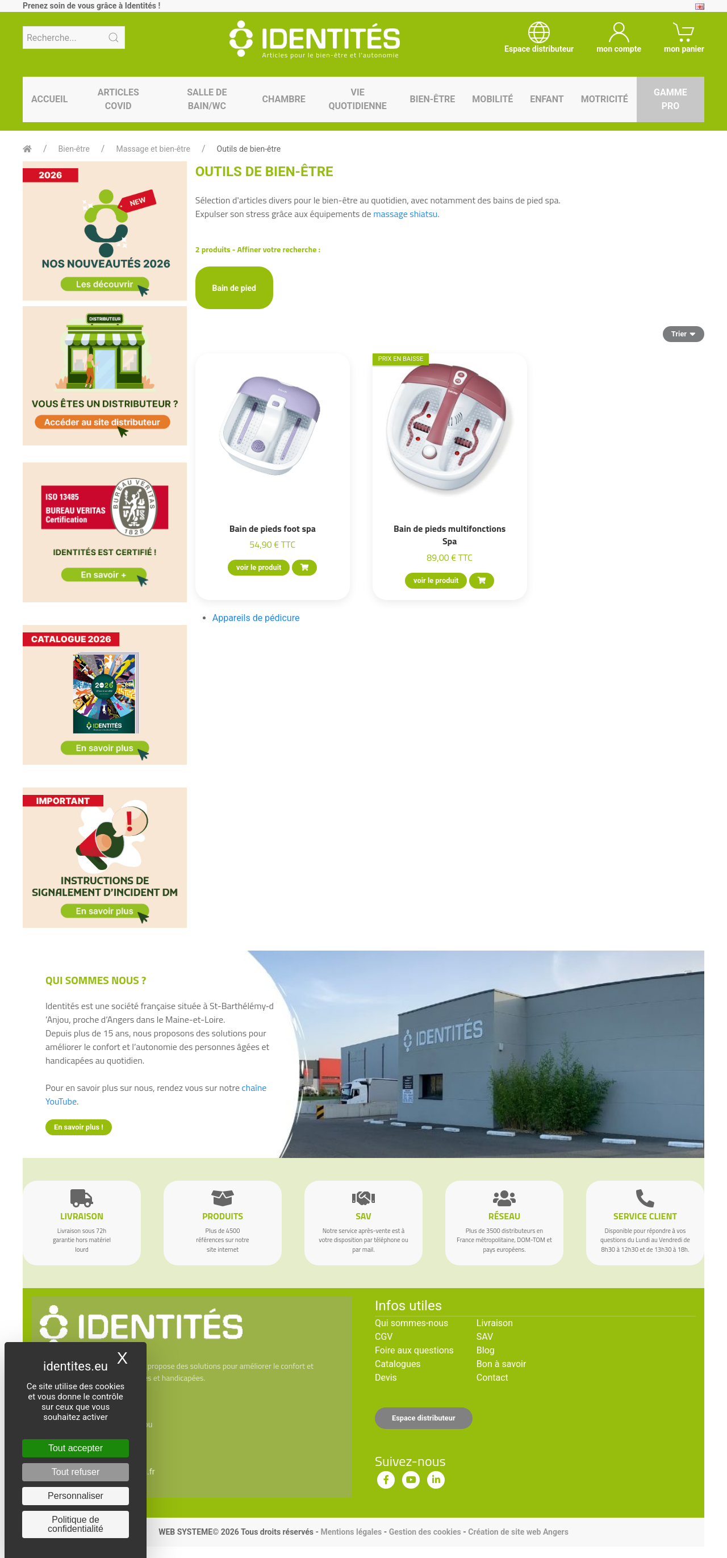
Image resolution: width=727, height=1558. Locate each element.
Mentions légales (351, 1531)
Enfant (546, 99)
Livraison (495, 1323)
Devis (386, 1377)
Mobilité (492, 99)
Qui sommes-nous (411, 1323)
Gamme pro (670, 99)
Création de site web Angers (518, 1531)
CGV (384, 1336)
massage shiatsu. (406, 213)
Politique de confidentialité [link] (75, 1524)
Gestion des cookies (425, 1531)
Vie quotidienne (357, 99)
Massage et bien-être (153, 148)
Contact (492, 1377)
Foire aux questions (414, 1350)
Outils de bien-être (249, 148)
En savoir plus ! (78, 1127)
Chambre (284, 99)
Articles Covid (118, 99)
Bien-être (433, 99)
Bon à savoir (501, 1364)
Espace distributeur (424, 1418)
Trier (683, 333)
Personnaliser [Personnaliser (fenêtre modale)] (75, 1496)
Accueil (49, 99)
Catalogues (398, 1364)
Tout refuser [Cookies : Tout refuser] (75, 1472)
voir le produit (258, 567)
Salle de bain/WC (207, 99)
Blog (486, 1350)
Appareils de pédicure (256, 618)
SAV (485, 1336)
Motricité (604, 99)
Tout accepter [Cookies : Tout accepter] (75, 1448)
